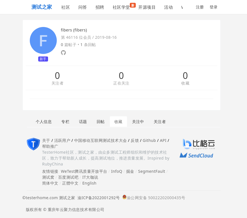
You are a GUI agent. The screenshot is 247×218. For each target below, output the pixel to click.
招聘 (100, 7)
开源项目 (147, 7)
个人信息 (44, 121)
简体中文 (50, 183)
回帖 (101, 121)
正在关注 (121, 83)
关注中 (138, 121)
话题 (83, 121)
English (89, 183)
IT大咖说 (90, 177)
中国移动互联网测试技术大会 (100, 140)
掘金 (130, 171)
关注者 (57, 83)
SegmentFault (151, 171)
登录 (214, 7)
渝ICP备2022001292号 (97, 197)
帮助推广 (50, 146)
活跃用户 (62, 140)
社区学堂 (123, 6)
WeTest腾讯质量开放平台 (84, 171)
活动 (168, 7)
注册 (200, 7)
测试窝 (48, 177)
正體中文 (70, 183)
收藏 (185, 83)
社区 (65, 7)
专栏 (65, 121)
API (163, 140)
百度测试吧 (68, 177)
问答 (82, 7)
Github (149, 140)
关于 (46, 140)
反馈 (135, 140)
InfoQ (116, 171)
